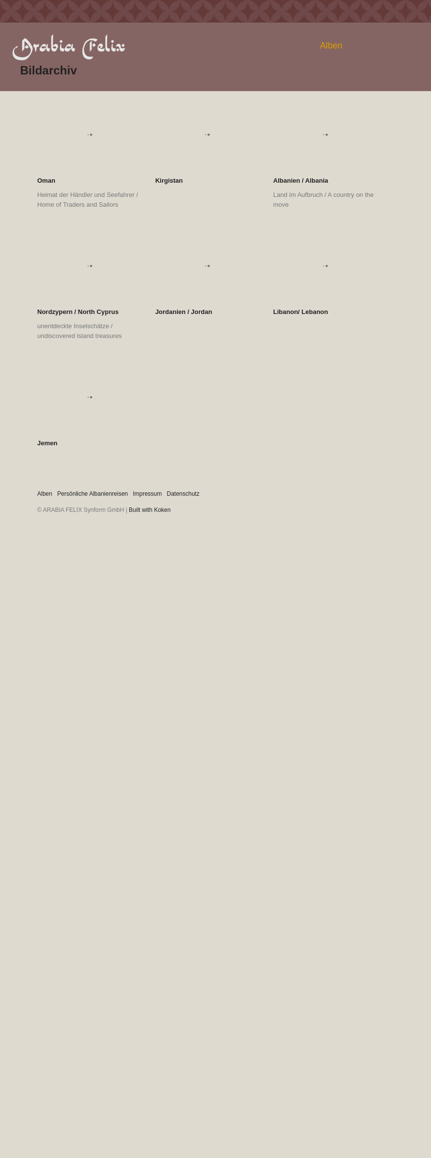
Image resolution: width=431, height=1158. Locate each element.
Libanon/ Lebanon (300, 311)
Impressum (147, 493)
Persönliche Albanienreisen (92, 493)
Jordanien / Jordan (183, 311)
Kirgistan (169, 180)
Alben (331, 45)
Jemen (47, 443)
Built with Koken (149, 510)
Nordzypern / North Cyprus (78, 311)
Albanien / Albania (300, 180)
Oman (46, 180)
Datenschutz (183, 493)
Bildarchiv (48, 70)
